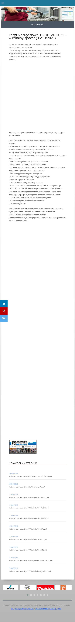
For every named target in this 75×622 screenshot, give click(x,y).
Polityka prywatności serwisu (22, 609)
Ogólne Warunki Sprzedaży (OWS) (48, 609)
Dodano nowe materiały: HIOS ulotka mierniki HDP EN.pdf (30, 476)
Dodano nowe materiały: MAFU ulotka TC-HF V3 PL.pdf (29, 508)
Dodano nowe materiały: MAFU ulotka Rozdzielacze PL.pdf (30, 560)
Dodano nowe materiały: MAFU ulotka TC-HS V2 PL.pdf (29, 497)
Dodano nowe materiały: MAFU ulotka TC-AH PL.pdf (28, 550)
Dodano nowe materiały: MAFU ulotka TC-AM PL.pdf (28, 539)
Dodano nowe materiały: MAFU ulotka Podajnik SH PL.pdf (30, 571)
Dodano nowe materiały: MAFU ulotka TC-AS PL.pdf (28, 529)
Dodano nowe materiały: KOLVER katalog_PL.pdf (27, 487)
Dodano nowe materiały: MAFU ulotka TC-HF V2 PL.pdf (29, 518)
